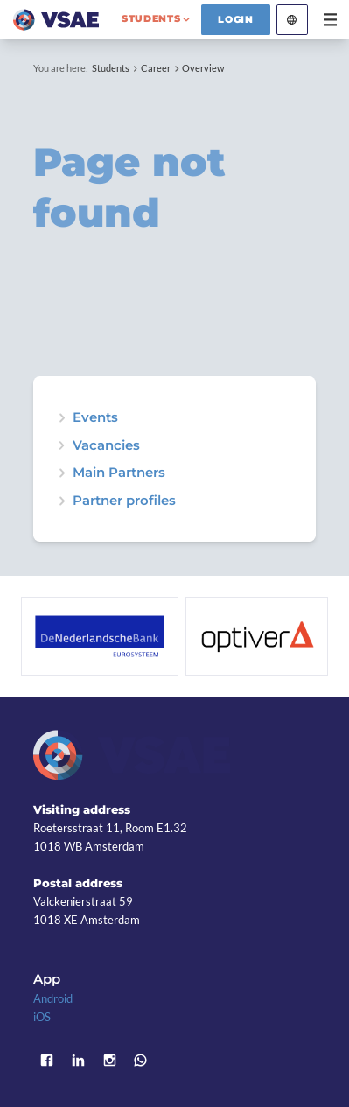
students (151, 18)
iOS (42, 1017)
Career (156, 68)
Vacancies (106, 445)
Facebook (46, 1060)
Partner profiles (124, 501)
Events (95, 417)
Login (236, 19)
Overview (203, 68)
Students (110, 68)
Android (53, 998)
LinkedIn (78, 1060)
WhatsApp (141, 1060)
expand (61, 417)
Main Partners (119, 473)
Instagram (109, 1060)
